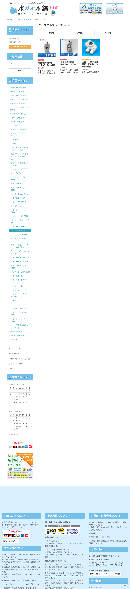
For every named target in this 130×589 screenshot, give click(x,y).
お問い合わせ (20, 353)
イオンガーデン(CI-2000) (18, 320)
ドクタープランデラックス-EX (19, 134)
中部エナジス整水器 (18, 114)
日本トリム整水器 (17, 92)
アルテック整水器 (17, 336)
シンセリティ (16, 206)
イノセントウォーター (19, 290)
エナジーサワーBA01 (19, 227)
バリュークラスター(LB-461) (20, 221)
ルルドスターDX (17, 276)
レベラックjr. (16, 125)
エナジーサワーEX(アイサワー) (20, 295)
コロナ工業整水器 (17, 122)
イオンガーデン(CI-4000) (18, 189)
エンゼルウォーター (18, 308)
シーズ (13, 301)
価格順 (51, 33)
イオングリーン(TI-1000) (18, 211)
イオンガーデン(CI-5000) (18, 178)
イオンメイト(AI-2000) (19, 216)
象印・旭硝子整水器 (18, 88)
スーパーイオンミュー (19, 262)
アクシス (14, 304)
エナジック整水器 (17, 118)
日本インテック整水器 (19, 99)
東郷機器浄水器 (16, 332)
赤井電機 (13, 340)
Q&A (20, 369)
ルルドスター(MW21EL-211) (20, 281)
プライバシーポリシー (20, 363)
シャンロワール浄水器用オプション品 (19, 149)
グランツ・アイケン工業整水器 (19, 108)
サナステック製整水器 (19, 129)
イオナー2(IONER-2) (18, 202)
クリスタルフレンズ (18, 230)
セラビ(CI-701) (16, 173)
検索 (20, 70)
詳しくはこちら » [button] (10, 541)
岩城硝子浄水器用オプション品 (19, 164)
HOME (9, 19)
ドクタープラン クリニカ (20, 239)
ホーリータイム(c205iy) (20, 194)
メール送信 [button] (115, 574)
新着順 (80, 33)
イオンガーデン (17, 184)
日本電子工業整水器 (18, 103)
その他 (13, 144)
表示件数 (109, 33)
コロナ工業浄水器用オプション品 (19, 326)
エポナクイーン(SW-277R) (19, 313)
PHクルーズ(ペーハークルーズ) (20, 252)
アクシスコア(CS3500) (20, 169)
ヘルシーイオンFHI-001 (20, 258)
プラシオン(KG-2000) (19, 234)
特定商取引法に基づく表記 (20, 358)
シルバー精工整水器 (18, 95)
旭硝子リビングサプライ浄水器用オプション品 (19, 156)
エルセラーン (16, 140)
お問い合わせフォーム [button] (98, 574)
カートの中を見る (20, 47)
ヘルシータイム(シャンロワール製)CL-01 (20, 246)
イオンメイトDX (17, 286)
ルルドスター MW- (18, 198)
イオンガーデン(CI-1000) (18, 267)
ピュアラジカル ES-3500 (20, 272)
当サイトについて (20, 348)
